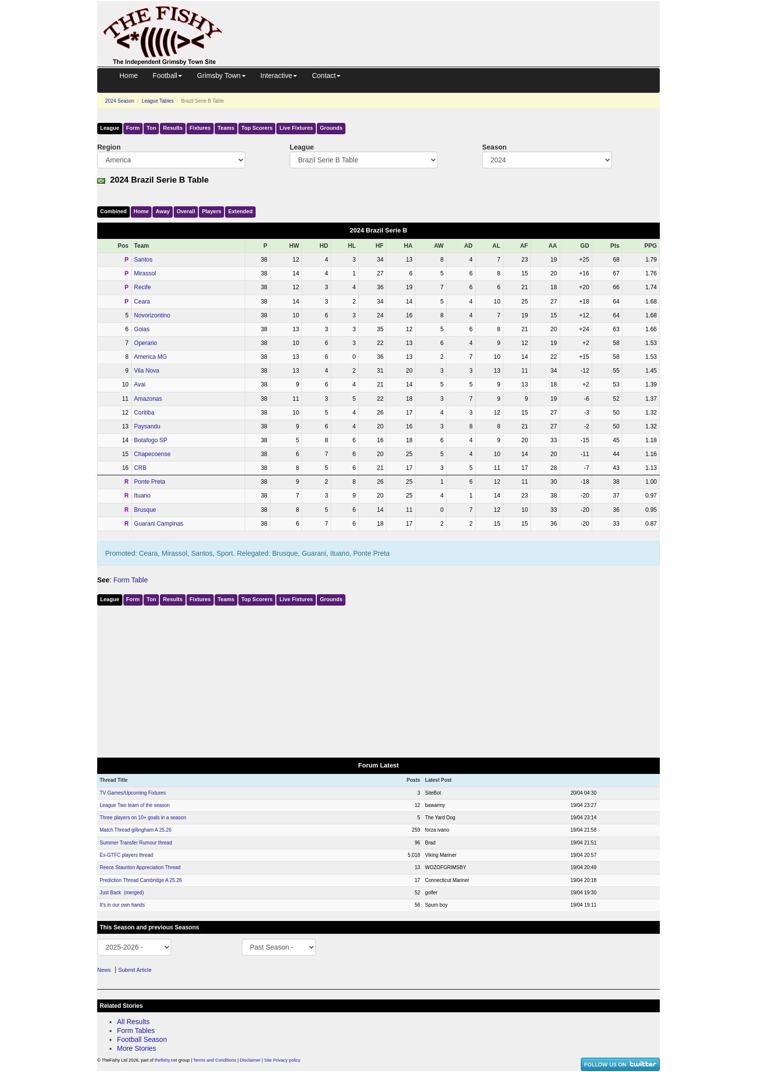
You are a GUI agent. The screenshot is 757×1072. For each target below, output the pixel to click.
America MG (150, 356)
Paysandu (147, 426)
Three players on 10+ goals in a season (143, 817)
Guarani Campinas (159, 523)
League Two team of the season (135, 805)
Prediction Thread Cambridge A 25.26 (141, 880)
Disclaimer (250, 1060)
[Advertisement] (450, 23)
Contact (326, 75)
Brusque (145, 509)
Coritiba (144, 412)
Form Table (131, 580)
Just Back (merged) (122, 892)
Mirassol (145, 273)
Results (173, 128)
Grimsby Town (221, 75)
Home (128, 75)
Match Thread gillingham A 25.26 (135, 830)
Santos (143, 259)
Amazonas (148, 398)
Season (494, 147)
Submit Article (134, 970)
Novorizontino (152, 315)
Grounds (331, 128)
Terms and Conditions (214, 1060)
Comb (113, 211)
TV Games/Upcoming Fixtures (133, 793)
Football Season (142, 1039)
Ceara (142, 301)
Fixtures (200, 128)
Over (186, 211)
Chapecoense (152, 454)
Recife (142, 287)
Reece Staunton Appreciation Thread (140, 867)
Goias (142, 329)
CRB (140, 467)
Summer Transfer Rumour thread (136, 842)
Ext (240, 211)
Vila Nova (146, 370)
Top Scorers (256, 128)
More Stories (136, 1048)
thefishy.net (166, 1060)
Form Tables (136, 1030)
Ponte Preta (149, 481)
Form (133, 128)
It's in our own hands (122, 905)
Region (108, 147)
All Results (133, 1022)
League (109, 128)
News (104, 970)
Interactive (279, 75)
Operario (145, 343)
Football (167, 75)
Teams (226, 128)
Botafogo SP (150, 440)
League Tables (158, 101)
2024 (119, 101)
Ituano (142, 495)
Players (211, 211)
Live (296, 128)
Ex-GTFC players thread (126, 855)
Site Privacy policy (282, 1060)
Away (162, 211)
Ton (151, 128)
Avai (140, 384)
